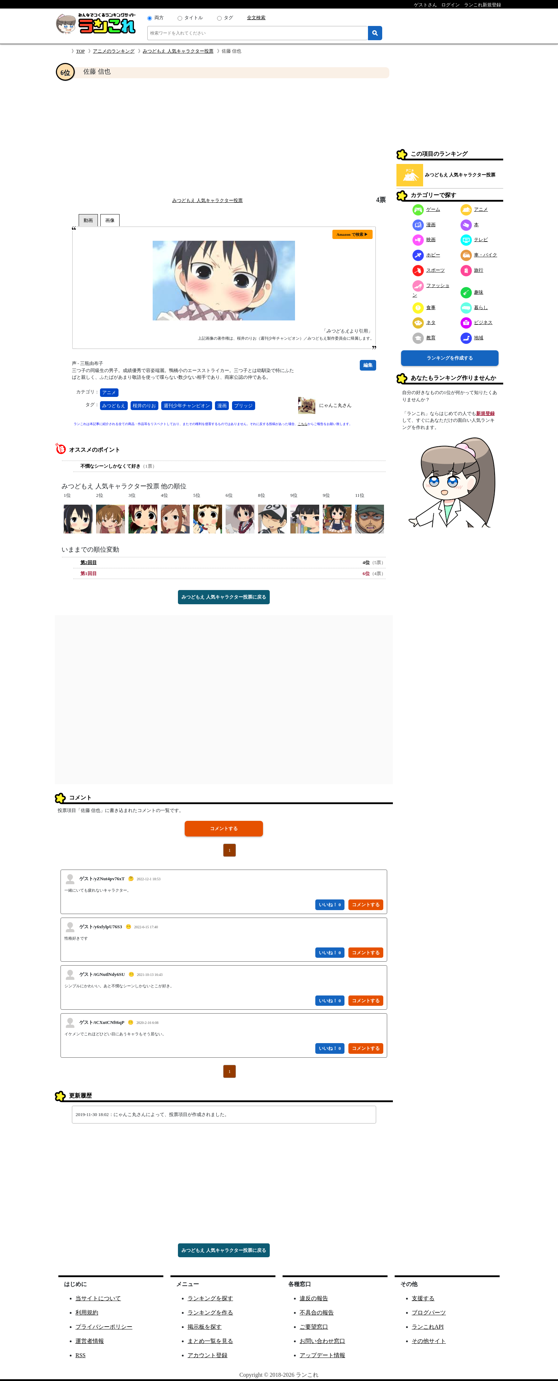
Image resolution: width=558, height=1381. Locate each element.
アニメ (109, 392)
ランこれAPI (428, 1327)
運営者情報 (89, 1341)
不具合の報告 (317, 1313)
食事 (424, 307)
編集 (368, 365)
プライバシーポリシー (103, 1327)
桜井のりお (144, 405)
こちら (302, 424)
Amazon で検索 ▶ (352, 234)
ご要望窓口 (314, 1327)
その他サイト (429, 1341)
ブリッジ (243, 405)
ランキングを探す (210, 1298)
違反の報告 (314, 1298)
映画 (424, 239)
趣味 (472, 292)
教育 (424, 337)
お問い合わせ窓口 (322, 1341)
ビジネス (476, 322)
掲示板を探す (205, 1327)
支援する (423, 1298)
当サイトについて (98, 1298)
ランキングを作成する (450, 358)
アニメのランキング (114, 51)
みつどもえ (113, 405)
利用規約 (86, 1313)
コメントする (224, 828)
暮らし (474, 307)
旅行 (472, 270)
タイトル (193, 17)
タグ (228, 17)
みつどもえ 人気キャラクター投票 (178, 51)
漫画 (222, 405)
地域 (472, 337)
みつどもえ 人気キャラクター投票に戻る (223, 597)
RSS (80, 1355)
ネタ (424, 322)
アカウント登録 (207, 1355)
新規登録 (485, 413)
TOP (80, 51)
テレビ (474, 239)
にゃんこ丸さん (335, 405)
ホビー (426, 254)
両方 (159, 17)
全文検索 (256, 17)
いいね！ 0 (330, 904)
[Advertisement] (223, 137)
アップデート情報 (322, 1355)
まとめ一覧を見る (210, 1341)
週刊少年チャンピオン (187, 405)
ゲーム (426, 209)
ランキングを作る (210, 1313)
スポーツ (428, 270)
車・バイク (479, 254)
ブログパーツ (429, 1313)
